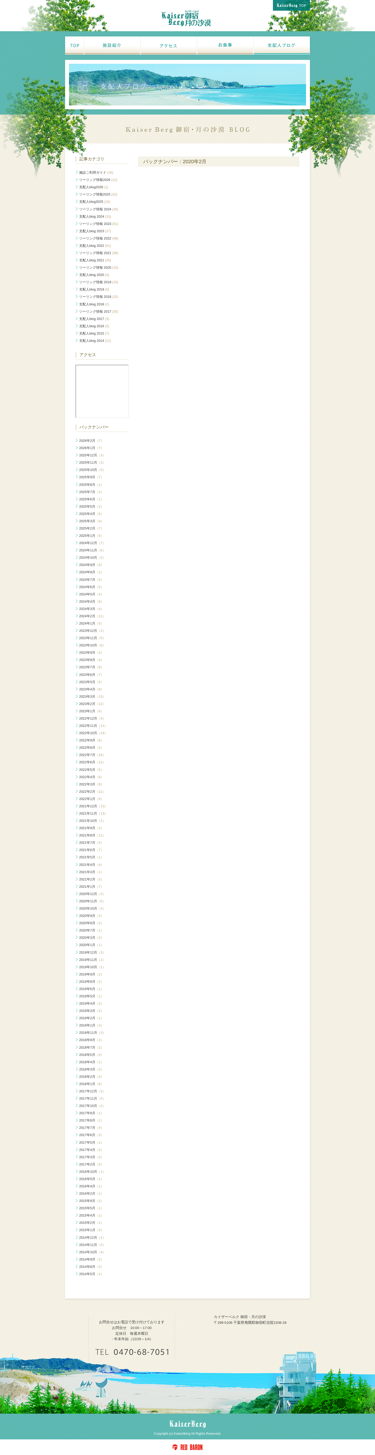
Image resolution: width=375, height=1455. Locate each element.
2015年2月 (91, 1223)
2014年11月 (92, 1245)
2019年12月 (92, 952)
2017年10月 (92, 1106)
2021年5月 (91, 857)
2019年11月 (92, 960)
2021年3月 (91, 872)
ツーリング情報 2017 (98, 311)
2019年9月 (91, 974)
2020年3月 (91, 938)
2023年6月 (91, 675)
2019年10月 (92, 967)
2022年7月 (92, 755)
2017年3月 (91, 1157)
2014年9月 (91, 1259)
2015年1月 (91, 1230)
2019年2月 (91, 1018)
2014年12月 (92, 1237)
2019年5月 (91, 996)
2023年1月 (91, 711)
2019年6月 (91, 989)
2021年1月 (91, 887)
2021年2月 (91, 879)
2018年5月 (91, 1055)
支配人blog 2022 (95, 246)
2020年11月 (92, 901)
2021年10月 (92, 821)
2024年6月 (91, 587)
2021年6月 (91, 850)
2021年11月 (93, 813)
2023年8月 (91, 660)
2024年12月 (92, 543)
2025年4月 (91, 514)
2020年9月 (91, 916)
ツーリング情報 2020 (98, 267)
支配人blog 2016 (94, 326)
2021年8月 (92, 835)
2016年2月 (91, 1193)
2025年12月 (92, 455)
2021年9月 (91, 828)
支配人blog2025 (94, 202)
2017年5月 (91, 1142)
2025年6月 (91, 499)
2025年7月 (91, 492)
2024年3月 (91, 609)
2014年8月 (91, 1267)
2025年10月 (92, 470)
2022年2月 (92, 791)
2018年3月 (91, 1069)
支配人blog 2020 (94, 275)
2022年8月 (91, 747)
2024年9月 (91, 565)
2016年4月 (91, 1186)
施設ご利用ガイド (96, 172)
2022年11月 (93, 726)
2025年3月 (91, 521)
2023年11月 (92, 638)
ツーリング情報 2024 (98, 209)
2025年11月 (92, 462)
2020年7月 (91, 930)
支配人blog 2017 (94, 319)
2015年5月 (91, 1208)
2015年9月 (91, 1201)
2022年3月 (91, 784)
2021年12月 (93, 806)
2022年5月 (91, 770)
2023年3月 (92, 696)
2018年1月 (91, 1084)
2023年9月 (91, 652)
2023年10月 (92, 645)
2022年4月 (91, 777)
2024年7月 (91, 580)
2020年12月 (92, 894)
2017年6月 (91, 1135)
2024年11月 (92, 550)
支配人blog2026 (93, 187)
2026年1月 (91, 448)
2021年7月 (91, 843)
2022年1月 (91, 799)
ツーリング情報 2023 (98, 224)
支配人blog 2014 (95, 341)
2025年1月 (91, 536)
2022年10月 (93, 733)
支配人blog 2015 (94, 333)
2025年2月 (91, 528)
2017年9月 (91, 1113)
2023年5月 (91, 682)
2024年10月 (92, 557)
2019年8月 (91, 982)
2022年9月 (91, 740)
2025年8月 (91, 485)
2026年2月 (91, 441)
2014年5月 (91, 1274)
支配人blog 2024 (95, 216)
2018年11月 (92, 1033)
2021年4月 (91, 865)
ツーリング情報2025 (98, 194)
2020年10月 (92, 908)
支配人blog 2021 (95, 260)
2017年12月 (92, 1091)
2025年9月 (91, 477)
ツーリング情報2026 (98, 180)
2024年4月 (91, 601)
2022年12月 (92, 718)
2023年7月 (91, 667)
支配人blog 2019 (94, 289)
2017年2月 (91, 1164)
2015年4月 (91, 1215)
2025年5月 (91, 506)
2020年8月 (91, 923)
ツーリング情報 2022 (98, 238)
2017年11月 (92, 1098)
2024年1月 (91, 623)
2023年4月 (91, 689)
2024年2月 (92, 616)
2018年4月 (91, 1062)
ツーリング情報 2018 (98, 297)
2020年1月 (91, 945)
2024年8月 (91, 572)
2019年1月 (91, 1025)
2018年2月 (91, 1077)
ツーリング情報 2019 (98, 282)
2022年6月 (92, 762)
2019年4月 (91, 1003)
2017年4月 (91, 1150)
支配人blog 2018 (94, 304)
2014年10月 (92, 1252)
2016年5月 (91, 1179)
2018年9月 (91, 1040)
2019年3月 (91, 1011)
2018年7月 (91, 1047)
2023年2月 (92, 704)
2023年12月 (92, 631)
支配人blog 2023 (95, 231)
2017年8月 (91, 1120)
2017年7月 (91, 1128)
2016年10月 (92, 1172)
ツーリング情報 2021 (98, 253)
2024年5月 (91, 594)
